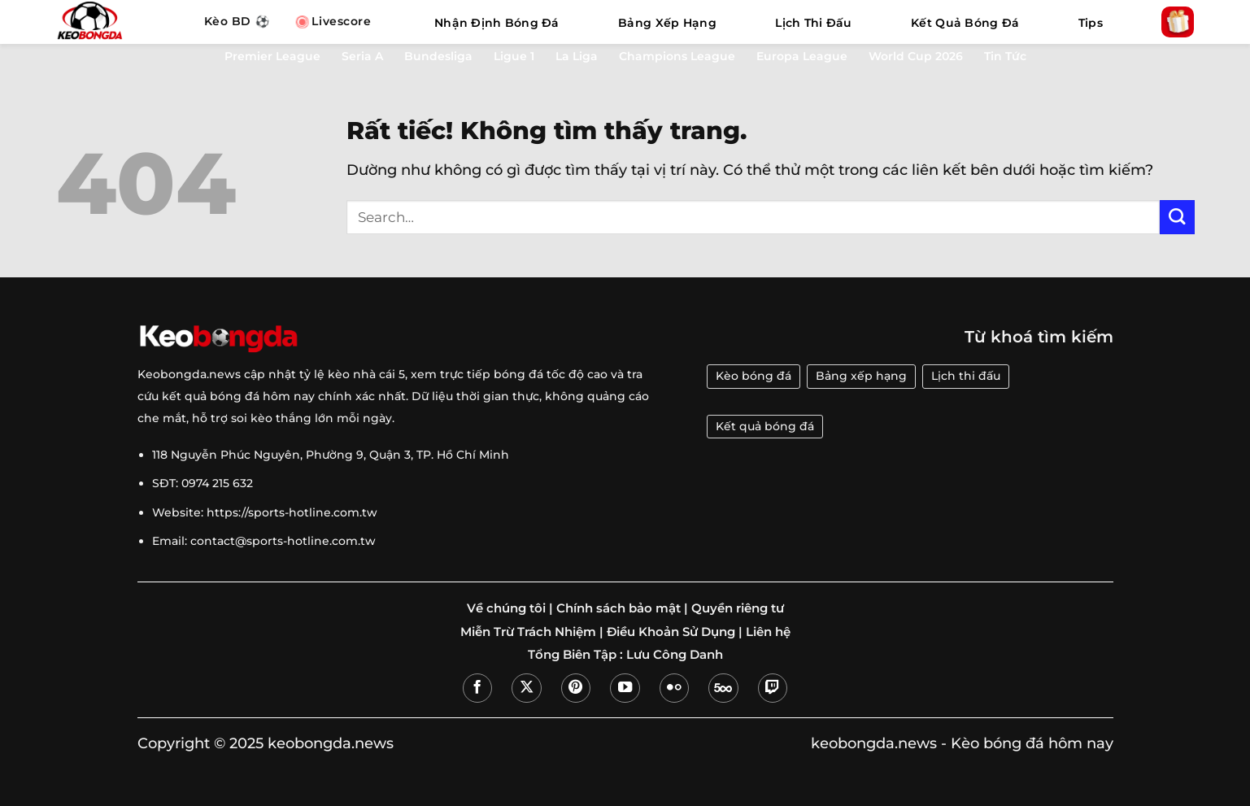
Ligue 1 (514, 56)
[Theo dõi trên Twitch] (772, 688)
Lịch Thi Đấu (813, 22)
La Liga (576, 56)
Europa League (801, 56)
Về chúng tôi (506, 608)
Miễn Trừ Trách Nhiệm (528, 632)
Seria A (362, 56)
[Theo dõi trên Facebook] (477, 688)
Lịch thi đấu (965, 375)
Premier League (272, 56)
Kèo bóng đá (753, 375)
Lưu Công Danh (674, 654)
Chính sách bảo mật (618, 608)
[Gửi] (1177, 217)
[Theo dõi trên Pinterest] (575, 688)
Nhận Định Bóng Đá (497, 22)
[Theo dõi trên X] (526, 688)
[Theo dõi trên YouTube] (624, 688)
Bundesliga (438, 56)
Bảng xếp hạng (861, 375)
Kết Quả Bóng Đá (965, 22)
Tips (1090, 22)
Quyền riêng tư (737, 608)
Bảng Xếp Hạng (667, 22)
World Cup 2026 (916, 56)
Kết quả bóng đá (765, 426)
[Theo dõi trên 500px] (723, 688)
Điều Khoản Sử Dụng (671, 632)
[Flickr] (674, 688)
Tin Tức (1005, 56)
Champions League (677, 56)
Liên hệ (768, 632)
